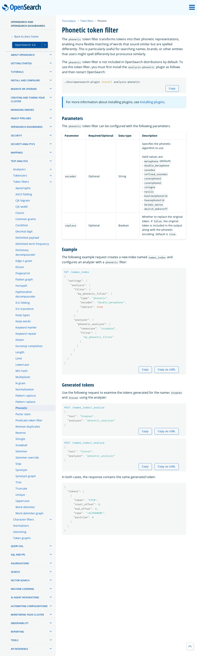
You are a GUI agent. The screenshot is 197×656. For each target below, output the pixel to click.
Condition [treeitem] (21, 225)
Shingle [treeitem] (20, 439)
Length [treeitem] (19, 352)
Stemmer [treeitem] (21, 451)
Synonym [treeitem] (21, 470)
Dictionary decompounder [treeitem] (25, 252)
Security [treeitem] (16, 135)
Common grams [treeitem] (25, 219)
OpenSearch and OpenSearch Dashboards (28, 23)
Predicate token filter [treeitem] (28, 420)
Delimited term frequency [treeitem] (32, 244)
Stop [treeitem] (18, 464)
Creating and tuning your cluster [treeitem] (28, 99)
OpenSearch (22, 8)
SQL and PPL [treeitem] (18, 554)
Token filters (87, 20)
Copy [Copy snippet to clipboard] (172, 88)
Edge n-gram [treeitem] (23, 261)
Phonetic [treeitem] (21, 408)
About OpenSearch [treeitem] (23, 55)
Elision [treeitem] (19, 267)
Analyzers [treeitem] (19, 169)
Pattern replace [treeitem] (25, 402)
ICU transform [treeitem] (24, 309)
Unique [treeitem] (20, 495)
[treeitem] (51, 54)
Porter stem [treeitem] (23, 414)
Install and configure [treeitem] (25, 80)
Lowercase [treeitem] (22, 364)
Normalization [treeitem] (24, 389)
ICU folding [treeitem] (22, 302)
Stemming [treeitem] (19, 532)
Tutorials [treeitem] (17, 72)
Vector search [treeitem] (20, 580)
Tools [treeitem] (14, 640)
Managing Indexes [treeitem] (22, 109)
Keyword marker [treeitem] (26, 327)
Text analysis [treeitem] (19, 161)
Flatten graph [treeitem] (24, 279)
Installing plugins (152, 102)
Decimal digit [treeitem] (24, 231)
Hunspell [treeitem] (21, 285)
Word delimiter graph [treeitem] (29, 513)
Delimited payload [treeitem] (27, 237)
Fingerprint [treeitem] (22, 273)
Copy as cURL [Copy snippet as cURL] (167, 369)
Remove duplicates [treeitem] (27, 426)
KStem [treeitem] (19, 340)
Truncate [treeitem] (21, 488)
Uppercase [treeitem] (22, 501)
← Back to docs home (25, 36)
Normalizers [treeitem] (21, 525)
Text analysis (69, 20)
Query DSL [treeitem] (17, 546)
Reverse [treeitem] (20, 433)
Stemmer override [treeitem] (27, 457)
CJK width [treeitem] (21, 206)
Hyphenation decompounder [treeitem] (25, 294)
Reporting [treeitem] (17, 631)
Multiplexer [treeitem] (22, 377)
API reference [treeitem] (19, 649)
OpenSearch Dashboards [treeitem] (27, 127)
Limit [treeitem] (18, 358)
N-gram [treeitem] (20, 383)
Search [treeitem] (15, 572)
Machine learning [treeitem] (22, 589)
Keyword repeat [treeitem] (25, 333)
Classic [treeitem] (19, 213)
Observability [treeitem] (19, 623)
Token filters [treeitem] (21, 182)
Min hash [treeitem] (21, 371)
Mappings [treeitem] (17, 152)
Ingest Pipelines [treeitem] (21, 118)
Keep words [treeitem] (23, 321)
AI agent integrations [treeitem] (25, 597)
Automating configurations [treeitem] (29, 606)
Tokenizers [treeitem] (20, 175)
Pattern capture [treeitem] (25, 395)
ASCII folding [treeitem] (23, 194)
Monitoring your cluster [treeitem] (27, 614)
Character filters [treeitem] (23, 519)
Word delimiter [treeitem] (25, 507)
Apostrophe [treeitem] (23, 188)
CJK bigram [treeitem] (22, 200)
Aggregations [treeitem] (20, 563)
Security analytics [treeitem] (23, 144)
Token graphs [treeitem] (22, 538)
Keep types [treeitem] (22, 315)
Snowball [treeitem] (21, 445)
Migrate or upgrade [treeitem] (24, 89)
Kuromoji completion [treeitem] (29, 346)
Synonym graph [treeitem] (25, 476)
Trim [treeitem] (18, 482)
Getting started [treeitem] (21, 63)
